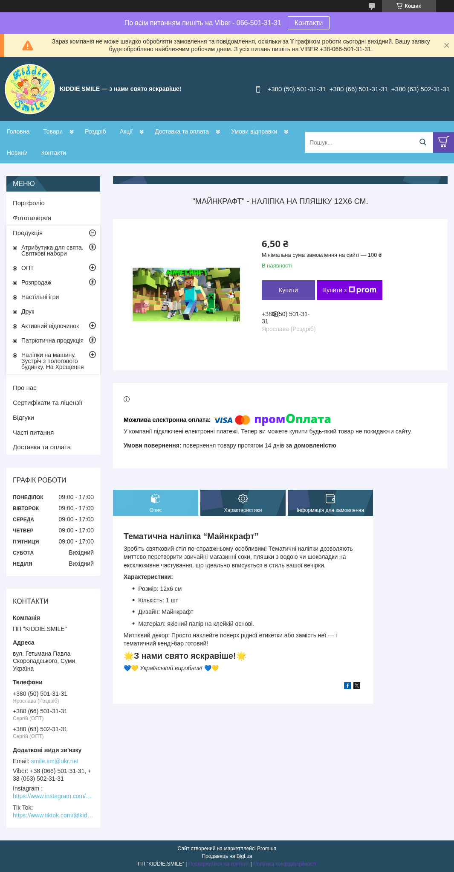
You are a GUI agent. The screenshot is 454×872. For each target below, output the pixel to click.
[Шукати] (422, 142)
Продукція (28, 232)
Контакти (309, 22)
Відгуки (23, 417)
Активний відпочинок (50, 326)
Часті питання (33, 432)
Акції (126, 131)
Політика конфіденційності (284, 864)
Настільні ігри (40, 297)
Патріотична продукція (52, 340)
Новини (17, 152)
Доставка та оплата (182, 131)
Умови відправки (254, 131)
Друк (27, 311)
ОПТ (27, 268)
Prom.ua (266, 849)
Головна (18, 131)
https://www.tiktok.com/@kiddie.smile (53, 815)
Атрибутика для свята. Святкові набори (52, 250)
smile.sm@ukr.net (54, 761)
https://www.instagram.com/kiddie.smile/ (53, 796)
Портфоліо (29, 202)
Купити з (349, 290)
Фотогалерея (32, 217)
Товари (53, 131)
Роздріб (95, 131)
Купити (288, 290)
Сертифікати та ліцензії (47, 402)
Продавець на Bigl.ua (227, 856)
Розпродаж (36, 282)
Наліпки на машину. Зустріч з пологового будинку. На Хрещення (52, 361)
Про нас (25, 387)
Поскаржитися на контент (218, 864)
